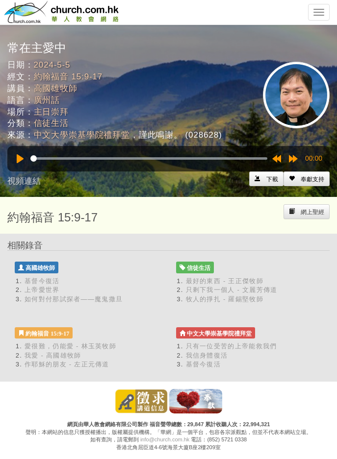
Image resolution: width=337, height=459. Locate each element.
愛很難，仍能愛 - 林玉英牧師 (70, 346)
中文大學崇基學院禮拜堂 (82, 135)
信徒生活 (51, 123)
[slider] (148, 158)
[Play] (20, 159)
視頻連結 (24, 181)
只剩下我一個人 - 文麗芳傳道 (232, 289)
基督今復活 (42, 281)
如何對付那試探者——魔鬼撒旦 (74, 299)
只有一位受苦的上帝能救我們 (231, 346)
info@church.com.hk (164, 439)
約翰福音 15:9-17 (68, 76)
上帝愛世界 (42, 289)
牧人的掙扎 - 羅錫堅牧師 (224, 299)
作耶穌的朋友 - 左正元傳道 (67, 364)
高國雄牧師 (56, 88)
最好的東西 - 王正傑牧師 (224, 281)
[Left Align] (307, 178)
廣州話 (47, 100)
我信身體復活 (207, 355)
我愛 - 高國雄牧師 (53, 355)
